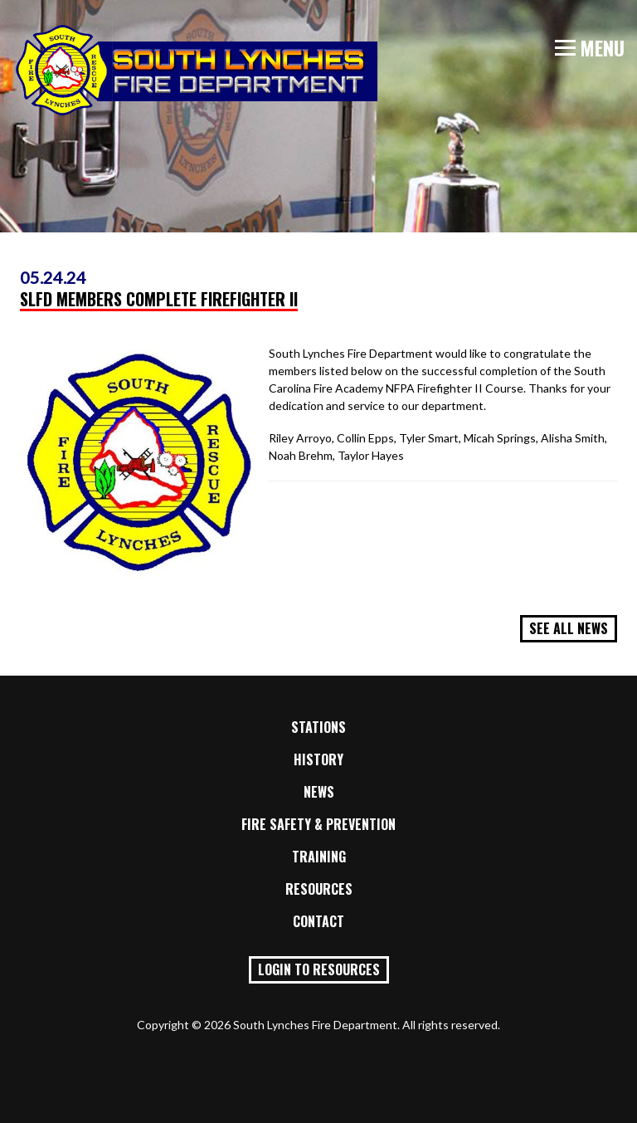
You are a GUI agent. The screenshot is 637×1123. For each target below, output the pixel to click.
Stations (318, 727)
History (318, 759)
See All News (568, 628)
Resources (319, 889)
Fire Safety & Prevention (318, 824)
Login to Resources (319, 969)
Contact (318, 921)
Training (319, 857)
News (319, 792)
